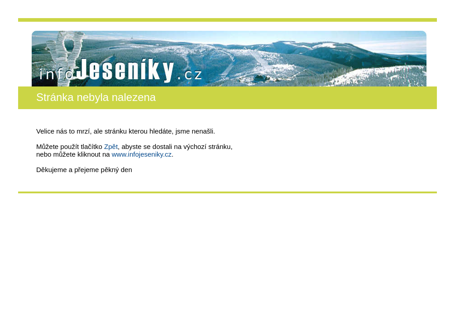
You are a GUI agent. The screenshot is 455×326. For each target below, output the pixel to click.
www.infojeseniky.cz (142, 154)
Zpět (111, 146)
